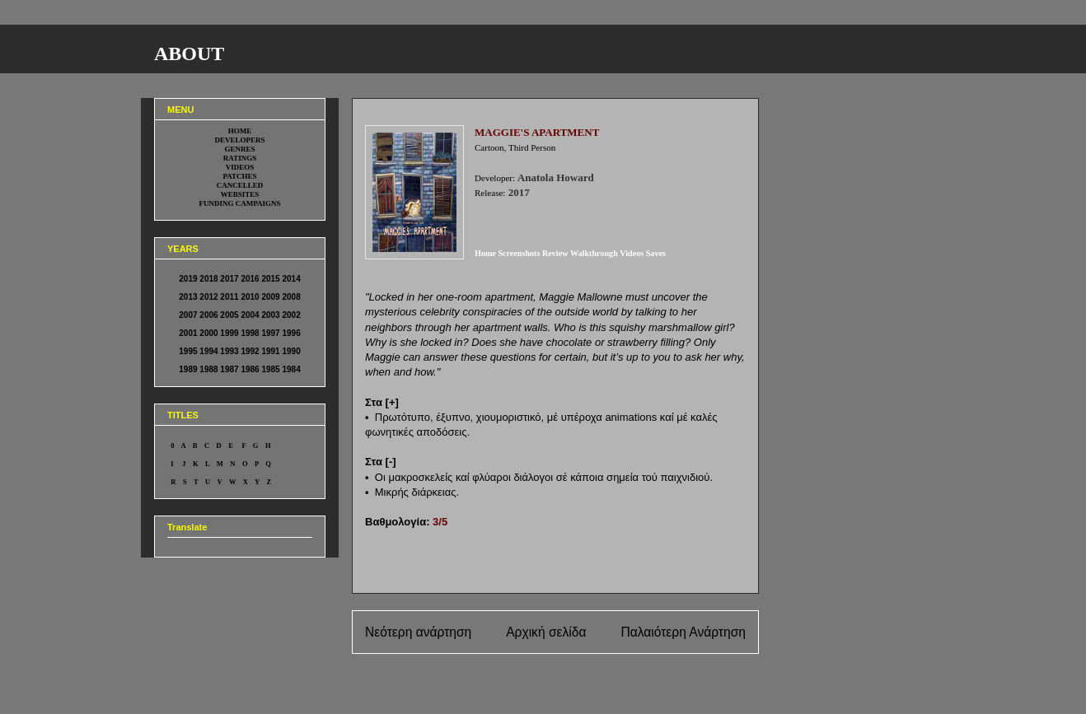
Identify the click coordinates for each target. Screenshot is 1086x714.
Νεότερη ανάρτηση (418, 632)
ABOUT (189, 53)
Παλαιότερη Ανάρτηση (683, 632)
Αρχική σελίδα (546, 632)
